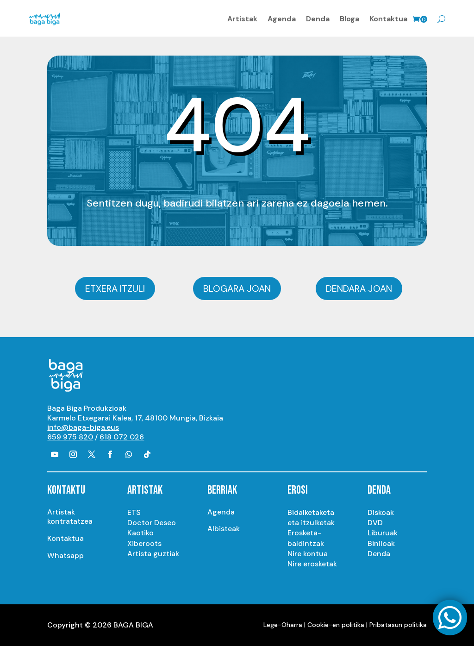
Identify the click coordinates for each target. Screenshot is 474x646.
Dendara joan (359, 288)
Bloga (349, 19)
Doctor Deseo (151, 522)
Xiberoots (144, 543)
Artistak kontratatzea (70, 517)
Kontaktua (388, 19)
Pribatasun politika (398, 625)
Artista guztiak (153, 553)
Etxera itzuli (115, 288)
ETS (134, 512)
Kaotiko (140, 533)
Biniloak (381, 543)
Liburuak (383, 533)
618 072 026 (122, 437)
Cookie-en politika (335, 625)
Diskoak (381, 512)
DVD (375, 522)
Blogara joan (237, 288)
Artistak (242, 19)
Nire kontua (307, 553)
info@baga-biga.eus (83, 427)
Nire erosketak (312, 564)
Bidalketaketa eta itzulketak (311, 517)
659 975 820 (70, 437)
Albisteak (223, 528)
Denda (318, 19)
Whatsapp (65, 555)
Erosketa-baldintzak (305, 538)
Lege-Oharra (282, 625)
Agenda (282, 19)
